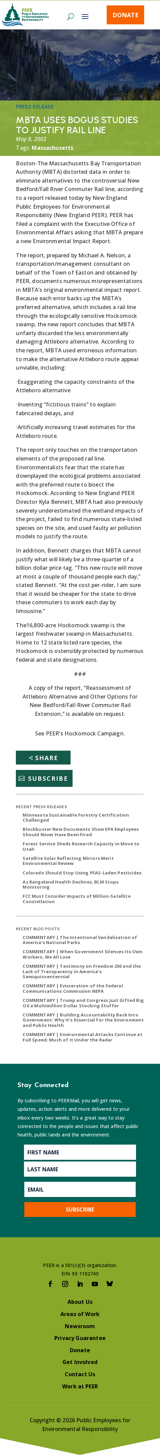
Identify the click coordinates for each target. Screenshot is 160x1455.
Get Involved (80, 1362)
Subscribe (48, 778)
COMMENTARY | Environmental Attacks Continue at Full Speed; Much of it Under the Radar (82, 1037)
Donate (125, 15)
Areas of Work (80, 1314)
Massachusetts (52, 147)
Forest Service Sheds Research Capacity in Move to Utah (81, 846)
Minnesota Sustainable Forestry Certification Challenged (76, 817)
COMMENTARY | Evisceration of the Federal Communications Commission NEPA (73, 988)
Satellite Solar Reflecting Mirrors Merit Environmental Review (68, 861)
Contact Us (80, 1374)
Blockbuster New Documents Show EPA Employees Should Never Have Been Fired (81, 832)
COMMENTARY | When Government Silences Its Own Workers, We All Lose (82, 954)
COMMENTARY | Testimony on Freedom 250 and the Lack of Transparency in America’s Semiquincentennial (82, 971)
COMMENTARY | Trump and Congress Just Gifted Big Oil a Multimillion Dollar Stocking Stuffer (83, 1003)
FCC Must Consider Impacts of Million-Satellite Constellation (76, 899)
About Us (80, 1302)
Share (46, 758)
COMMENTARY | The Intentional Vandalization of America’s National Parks (80, 940)
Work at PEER (80, 1386)
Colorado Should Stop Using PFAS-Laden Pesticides (82, 873)
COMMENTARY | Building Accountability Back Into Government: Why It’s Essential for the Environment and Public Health (83, 1020)
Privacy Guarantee (80, 1338)
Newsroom (80, 1326)
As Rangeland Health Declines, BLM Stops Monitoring (70, 884)
